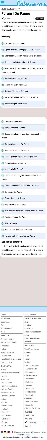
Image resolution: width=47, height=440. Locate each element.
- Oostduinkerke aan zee (11, 359)
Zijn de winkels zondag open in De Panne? (21, 50)
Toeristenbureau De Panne (14, 217)
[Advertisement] (23, 113)
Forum (27, 335)
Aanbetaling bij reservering (14, 104)
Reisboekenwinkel (32, 338)
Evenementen (30, 315)
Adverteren (29, 415)
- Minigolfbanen (7, 389)
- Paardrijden (6, 415)
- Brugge (27, 352)
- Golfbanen (6, 419)
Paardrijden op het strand (14, 204)
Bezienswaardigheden (10, 373)
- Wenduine (29, 379)
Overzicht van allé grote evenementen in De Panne (21, 177)
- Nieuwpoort (6, 356)
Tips (2, 325)
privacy (18, 437)
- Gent (26, 356)
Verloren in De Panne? (12, 169)
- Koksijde (28, 405)
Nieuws (27, 342)
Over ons (28, 419)
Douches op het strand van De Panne (19, 62)
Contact (27, 426)
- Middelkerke (30, 392)
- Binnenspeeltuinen (9, 386)
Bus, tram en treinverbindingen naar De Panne (22, 211)
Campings (5, 346)
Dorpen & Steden (8, 396)
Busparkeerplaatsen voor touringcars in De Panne (21, 136)
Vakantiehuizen (7, 352)
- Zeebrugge (29, 372)
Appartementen (7, 339)
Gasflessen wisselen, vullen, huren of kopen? (22, 56)
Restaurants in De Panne (13, 128)
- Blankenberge (30, 375)
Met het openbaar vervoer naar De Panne (20, 186)
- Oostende (29, 388)
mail (39, 30)
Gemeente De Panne (12, 192)
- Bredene (28, 385)
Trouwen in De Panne (12, 121)
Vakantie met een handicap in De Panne (20, 97)
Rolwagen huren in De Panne (15, 91)
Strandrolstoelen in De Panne (15, 150)
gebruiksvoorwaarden (9, 437)
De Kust (27, 362)
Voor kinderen (6, 328)
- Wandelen (5, 412)
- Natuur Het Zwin (31, 365)
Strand (3, 369)
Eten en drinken (7, 425)
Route (26, 322)
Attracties (5, 379)
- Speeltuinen (6, 382)
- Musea (4, 376)
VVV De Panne (9, 223)
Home (3, 315)
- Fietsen (4, 409)
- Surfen (4, 422)
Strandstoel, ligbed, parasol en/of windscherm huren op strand (22, 70)
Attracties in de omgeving (14, 163)
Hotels (3, 349)
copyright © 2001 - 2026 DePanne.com (32, 437)
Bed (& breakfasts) (8, 342)
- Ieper (27, 359)
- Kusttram (28, 328)
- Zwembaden (6, 406)
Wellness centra (7, 392)
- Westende (29, 395)
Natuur (4, 399)
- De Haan (28, 382)
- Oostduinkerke (31, 402)
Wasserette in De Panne (13, 43)
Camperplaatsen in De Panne (15, 144)
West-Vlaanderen (31, 349)
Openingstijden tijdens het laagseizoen (19, 157)
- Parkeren (28, 325)
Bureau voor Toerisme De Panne (17, 229)
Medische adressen (32, 332)
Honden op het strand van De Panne (18, 236)
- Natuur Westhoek (32, 408)
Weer (3, 332)
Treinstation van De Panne (14, 85)
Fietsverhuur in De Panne (14, 198)
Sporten (4, 402)
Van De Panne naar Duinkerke (15, 78)
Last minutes (6, 362)
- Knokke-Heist (30, 369)
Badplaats (5, 322)
